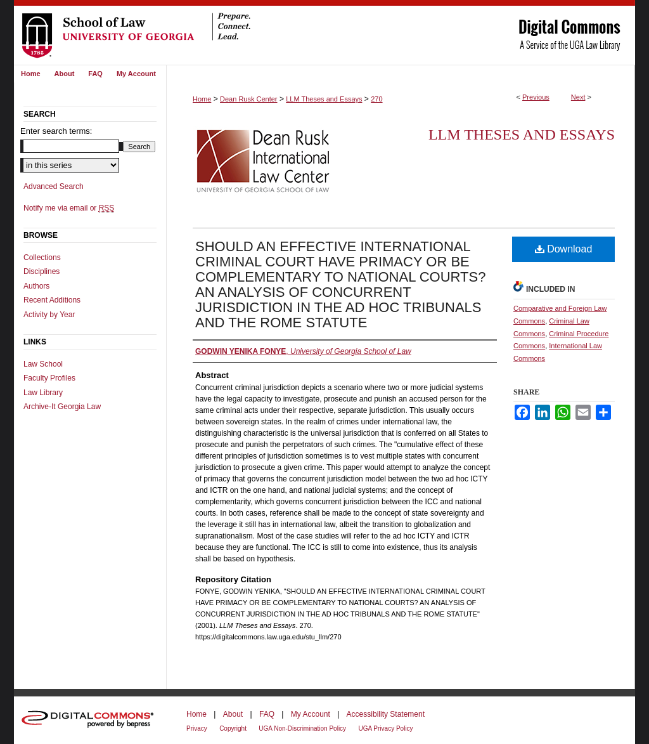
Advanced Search (53, 186)
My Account (310, 714)
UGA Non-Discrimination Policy (302, 728)
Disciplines (41, 271)
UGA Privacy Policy (385, 728)
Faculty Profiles (49, 378)
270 (376, 99)
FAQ (266, 714)
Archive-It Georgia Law (62, 406)
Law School (43, 364)
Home (202, 99)
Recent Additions (51, 300)
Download (564, 249)
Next (578, 97)
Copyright (233, 728)
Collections (42, 257)
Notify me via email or (68, 208)
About (233, 714)
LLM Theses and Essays (324, 99)
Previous (535, 97)
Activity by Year (49, 314)
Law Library (43, 392)
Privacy (196, 728)
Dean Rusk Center (249, 99)
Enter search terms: (56, 131)
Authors (36, 286)
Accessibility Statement (386, 714)
